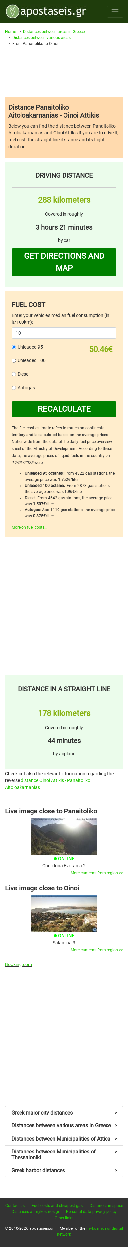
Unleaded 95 (30, 347)
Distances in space (106, 1205)
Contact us (15, 1205)
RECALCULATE (64, 409)
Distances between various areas (41, 37)
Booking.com (18, 964)
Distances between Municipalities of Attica (64, 1139)
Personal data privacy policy (91, 1211)
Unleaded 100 (32, 360)
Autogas (26, 387)
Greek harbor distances (64, 1170)
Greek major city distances (64, 1113)
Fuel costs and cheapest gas (57, 1205)
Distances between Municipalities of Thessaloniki (64, 1155)
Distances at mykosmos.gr (35, 1211)
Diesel (23, 374)
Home (10, 31)
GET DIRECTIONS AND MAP (64, 262)
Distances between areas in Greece (54, 31)
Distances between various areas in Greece (64, 1125)
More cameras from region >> (97, 873)
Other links (64, 1218)
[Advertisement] (64, 73)
